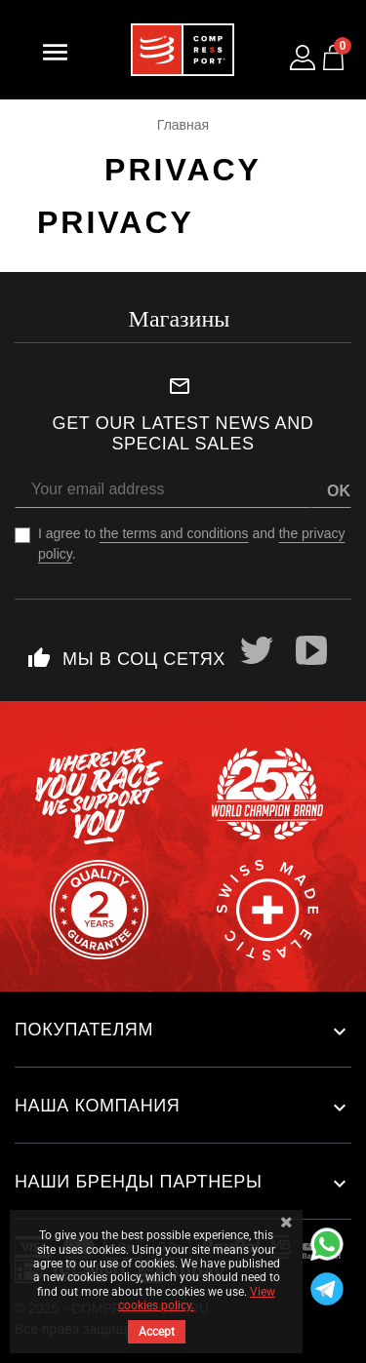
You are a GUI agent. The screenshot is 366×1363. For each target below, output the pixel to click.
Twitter (256, 650)
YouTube (311, 650)
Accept (157, 1332)
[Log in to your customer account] (302, 57)
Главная (183, 125)
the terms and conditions (174, 533)
